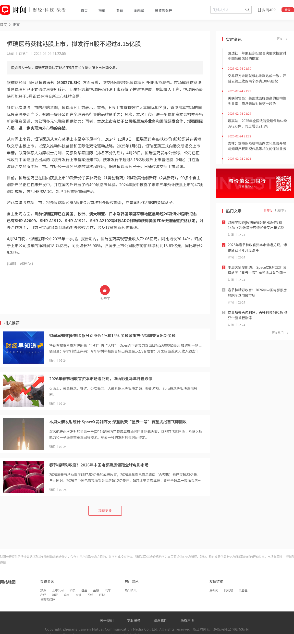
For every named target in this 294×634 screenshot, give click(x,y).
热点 (43, 590)
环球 (102, 595)
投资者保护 (47, 599)
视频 (90, 595)
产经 (43, 595)
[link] (3, 24)
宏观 (78, 595)
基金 (84, 590)
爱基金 (243, 590)
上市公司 (58, 590)
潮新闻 (213, 590)
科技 (72, 590)
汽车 (108, 590)
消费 (55, 595)
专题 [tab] (119, 10)
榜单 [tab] (101, 10)
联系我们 (160, 620)
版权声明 (187, 620)
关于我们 (106, 620)
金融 (96, 590)
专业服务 (133, 620)
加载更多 (105, 510)
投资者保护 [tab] (163, 10)
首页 (3, 24)
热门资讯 (130, 590)
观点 (67, 595)
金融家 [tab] (139, 10)
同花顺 (228, 590)
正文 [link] (16, 24)
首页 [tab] (84, 10)
